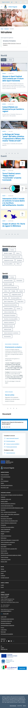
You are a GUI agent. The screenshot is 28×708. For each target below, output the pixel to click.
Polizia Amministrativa (6, 536)
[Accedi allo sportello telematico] (20, 2)
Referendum (3, 538)
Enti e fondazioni (4, 481)
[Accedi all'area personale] (25, 2)
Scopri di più (22, 668)
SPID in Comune (4, 553)
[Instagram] (11, 641)
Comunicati (3, 571)
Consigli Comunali (5, 577)
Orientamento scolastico (13, 347)
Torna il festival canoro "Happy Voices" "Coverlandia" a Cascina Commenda (11, 176)
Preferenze (13, 705)
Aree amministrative (5, 477)
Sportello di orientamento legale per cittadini (11, 555)
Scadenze (3, 575)
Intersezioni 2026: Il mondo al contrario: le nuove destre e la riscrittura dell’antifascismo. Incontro (13, 201)
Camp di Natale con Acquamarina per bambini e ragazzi (13, 109)
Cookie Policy (4, 629)
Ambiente (3, 497)
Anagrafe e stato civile (6, 499)
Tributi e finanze (4, 557)
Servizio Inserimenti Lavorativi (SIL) (9, 549)
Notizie (10, 60)
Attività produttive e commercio (8, 503)
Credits (2, 647)
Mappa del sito (4, 649)
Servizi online (9, 392)
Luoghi (2, 585)
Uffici (2, 479)
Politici (2, 483)
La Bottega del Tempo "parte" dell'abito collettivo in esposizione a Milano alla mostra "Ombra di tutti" (13, 137)
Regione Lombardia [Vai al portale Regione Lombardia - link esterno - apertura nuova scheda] (6, 2)
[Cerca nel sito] (24, 6)
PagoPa (2, 533)
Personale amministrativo (6, 485)
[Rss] (13, 641)
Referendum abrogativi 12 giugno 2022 (10, 540)
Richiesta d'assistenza (6, 623)
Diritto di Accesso (5, 516)
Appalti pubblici (4, 501)
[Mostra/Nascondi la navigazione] (1, 6)
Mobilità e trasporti (5, 531)
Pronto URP (4, 614)
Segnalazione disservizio (6, 621)
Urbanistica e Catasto (5, 559)
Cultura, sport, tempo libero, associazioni (10, 514)
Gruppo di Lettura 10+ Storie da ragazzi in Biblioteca (13, 225)
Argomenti (6, 28)
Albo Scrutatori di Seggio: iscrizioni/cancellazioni (12, 495)
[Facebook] (4, 641)
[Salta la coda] (12, 2)
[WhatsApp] (1, 641)
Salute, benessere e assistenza (8, 542)
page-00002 (3, 546)
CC (1, 646)
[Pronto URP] (16, 2)
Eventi (3, 170)
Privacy (2, 627)
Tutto (3, 60)
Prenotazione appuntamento (7, 619)
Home (2, 28)
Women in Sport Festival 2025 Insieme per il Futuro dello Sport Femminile (13, 78)
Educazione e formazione (12, 344)
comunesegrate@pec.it (6, 611)
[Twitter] (6, 641)
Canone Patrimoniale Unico (7, 505)
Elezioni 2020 (4, 561)
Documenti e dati (5, 487)
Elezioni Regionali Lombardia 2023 (9, 523)
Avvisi (2, 573)
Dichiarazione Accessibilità (7, 634)
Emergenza (3, 525)
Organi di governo (5, 474)
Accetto (20, 705)
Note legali (3, 632)
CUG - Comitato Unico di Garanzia (8, 512)
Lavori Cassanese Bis (5, 529)
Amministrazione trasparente (7, 625)
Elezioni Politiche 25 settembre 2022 (9, 521)
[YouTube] (9, 641)
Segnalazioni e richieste (6, 544)
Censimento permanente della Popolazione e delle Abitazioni (12, 509)
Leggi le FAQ (3, 617)
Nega (24, 705)
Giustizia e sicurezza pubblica (7, 527)
